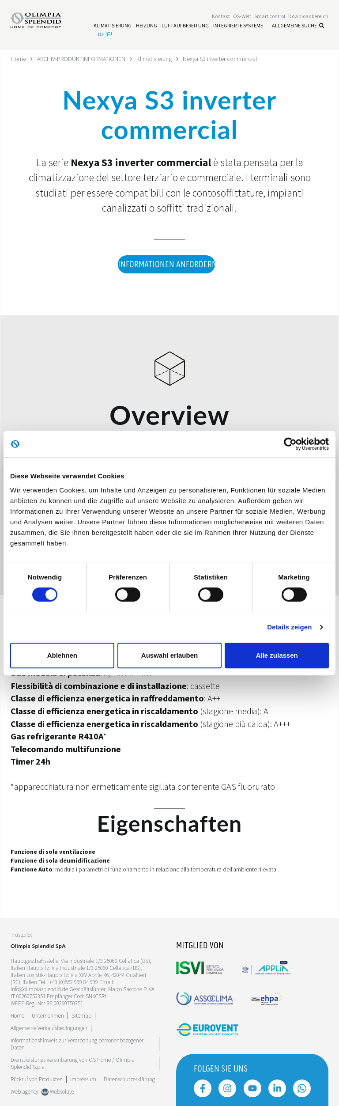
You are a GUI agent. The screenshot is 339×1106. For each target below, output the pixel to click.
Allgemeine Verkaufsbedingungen (49, 1028)
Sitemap (81, 1015)
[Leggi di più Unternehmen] (48, 1015)
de (105, 34)
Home (18, 59)
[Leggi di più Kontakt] (221, 16)
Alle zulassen (277, 655)
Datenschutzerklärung (129, 1079)
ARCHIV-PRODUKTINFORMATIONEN (81, 59)
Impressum (83, 1079)
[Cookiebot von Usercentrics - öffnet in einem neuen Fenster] (290, 444)
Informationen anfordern (166, 265)
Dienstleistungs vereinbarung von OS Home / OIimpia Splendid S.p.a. (73, 1063)
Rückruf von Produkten (37, 1079)
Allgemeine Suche (298, 25)
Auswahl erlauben (169, 655)
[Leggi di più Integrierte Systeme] (238, 25)
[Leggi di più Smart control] (269, 16)
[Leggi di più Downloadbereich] (308, 16)
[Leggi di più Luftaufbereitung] (185, 25)
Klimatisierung (154, 59)
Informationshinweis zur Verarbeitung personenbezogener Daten (77, 1044)
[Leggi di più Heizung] (146, 25)
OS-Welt (242, 16)
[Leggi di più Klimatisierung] (113, 25)
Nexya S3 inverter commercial (220, 59)
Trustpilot (21, 935)
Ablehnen (62, 655)
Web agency (24, 1091)
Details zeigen (289, 627)
